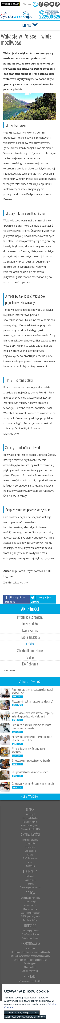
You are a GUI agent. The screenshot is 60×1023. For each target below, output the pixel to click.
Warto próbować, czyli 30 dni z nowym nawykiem (29, 750)
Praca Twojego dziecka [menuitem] (30, 934)
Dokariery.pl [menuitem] (30, 814)
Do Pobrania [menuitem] (30, 865)
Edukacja (30, 871)
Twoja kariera (30, 630)
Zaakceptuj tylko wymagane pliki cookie (25, 1016)
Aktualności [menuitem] (30, 948)
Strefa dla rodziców (30, 650)
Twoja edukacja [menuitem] (30, 850)
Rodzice (30, 925)
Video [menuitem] (30, 861)
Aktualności (30, 834)
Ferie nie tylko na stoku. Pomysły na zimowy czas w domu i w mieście (31, 726)
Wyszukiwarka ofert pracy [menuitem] (30, 897)
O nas (30, 809)
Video (30, 657)
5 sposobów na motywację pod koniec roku (31, 760)
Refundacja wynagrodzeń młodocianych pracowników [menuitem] (30, 955)
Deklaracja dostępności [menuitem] (30, 825)
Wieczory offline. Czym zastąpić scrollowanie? (32, 701)
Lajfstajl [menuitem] (30, 854)
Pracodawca (30, 943)
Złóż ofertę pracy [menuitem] (30, 963)
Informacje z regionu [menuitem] (30, 839)
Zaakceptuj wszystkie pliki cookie (21, 1012)
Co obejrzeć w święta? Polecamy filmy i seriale (33, 784)
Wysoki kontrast (10, 4)
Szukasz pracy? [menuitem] (30, 901)
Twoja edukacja (30, 637)
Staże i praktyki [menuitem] (30, 967)
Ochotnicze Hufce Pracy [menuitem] (30, 818)
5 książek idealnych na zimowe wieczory (30, 772)
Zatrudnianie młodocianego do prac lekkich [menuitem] (30, 959)
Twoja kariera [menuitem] (30, 847)
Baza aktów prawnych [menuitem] (30, 970)
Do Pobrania (30, 664)
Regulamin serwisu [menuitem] (30, 821)
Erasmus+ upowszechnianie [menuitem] (30, 887)
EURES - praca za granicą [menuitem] (30, 916)
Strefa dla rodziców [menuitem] (30, 858)
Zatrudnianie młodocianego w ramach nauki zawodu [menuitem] (30, 952)
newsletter (11, 670)
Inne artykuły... (30, 796)
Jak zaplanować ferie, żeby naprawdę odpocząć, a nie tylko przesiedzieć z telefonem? (33, 714)
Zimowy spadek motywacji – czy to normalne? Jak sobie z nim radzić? (32, 738)
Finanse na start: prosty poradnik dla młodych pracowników (32, 691)
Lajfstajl (30, 644)
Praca (30, 893)
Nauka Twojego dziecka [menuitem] (30, 930)
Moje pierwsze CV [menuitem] (30, 909)
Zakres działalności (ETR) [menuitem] (30, 829)
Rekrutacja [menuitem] (30, 876)
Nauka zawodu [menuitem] (30, 879)
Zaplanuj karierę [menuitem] (30, 905)
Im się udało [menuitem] (30, 843)
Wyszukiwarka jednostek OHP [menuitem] (30, 981)
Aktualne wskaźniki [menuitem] (30, 920)
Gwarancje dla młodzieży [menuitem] (30, 912)
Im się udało (30, 623)
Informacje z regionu (30, 617)
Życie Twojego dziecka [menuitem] (30, 938)
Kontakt (30, 976)
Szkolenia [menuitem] (30, 883)
